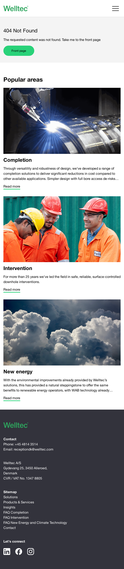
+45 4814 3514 (26, 444)
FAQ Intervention (16, 517)
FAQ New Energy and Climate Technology (35, 522)
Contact (9, 528)
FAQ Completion (16, 512)
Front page (18, 50)
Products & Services (18, 502)
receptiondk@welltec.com (33, 449)
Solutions (10, 497)
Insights (9, 507)
